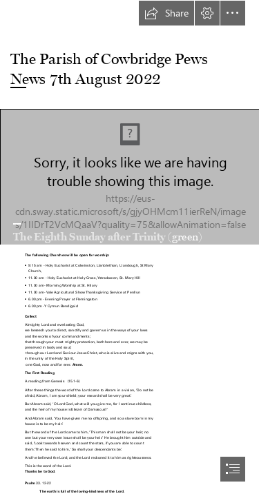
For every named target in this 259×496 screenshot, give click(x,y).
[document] (129, 248)
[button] (166, 13)
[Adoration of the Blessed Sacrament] (129, 177)
